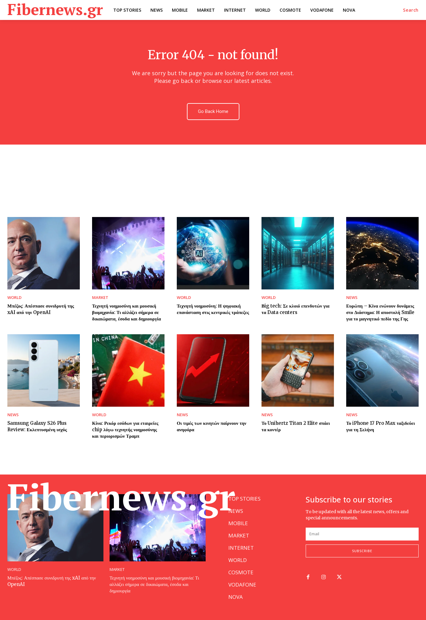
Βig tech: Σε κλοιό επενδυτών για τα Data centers (295, 309)
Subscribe (362, 550)
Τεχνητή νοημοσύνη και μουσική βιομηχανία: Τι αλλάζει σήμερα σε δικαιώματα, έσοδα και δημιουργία (126, 312)
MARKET (100, 298)
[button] (411, 10)
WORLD (14, 298)
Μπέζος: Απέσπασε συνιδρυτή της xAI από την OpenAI (40, 309)
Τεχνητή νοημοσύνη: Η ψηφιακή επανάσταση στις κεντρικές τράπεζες (213, 309)
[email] (362, 534)
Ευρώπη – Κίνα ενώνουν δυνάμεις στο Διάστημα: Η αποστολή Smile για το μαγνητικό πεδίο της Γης (380, 312)
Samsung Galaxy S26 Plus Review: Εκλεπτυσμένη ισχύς (37, 426)
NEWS (352, 298)
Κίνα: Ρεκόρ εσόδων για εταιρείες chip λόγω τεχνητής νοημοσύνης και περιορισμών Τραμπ (125, 429)
